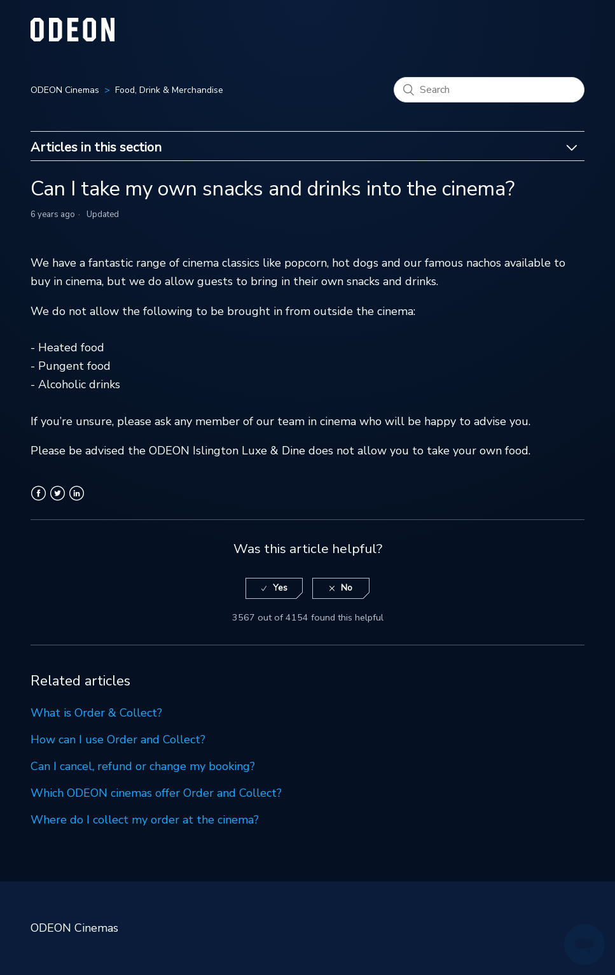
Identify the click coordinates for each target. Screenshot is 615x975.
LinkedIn (77, 501)
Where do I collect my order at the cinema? (145, 819)
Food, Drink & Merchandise (169, 90)
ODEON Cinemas (65, 90)
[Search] (489, 89)
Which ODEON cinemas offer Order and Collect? (156, 793)
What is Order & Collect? (96, 712)
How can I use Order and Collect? (118, 739)
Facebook (38, 501)
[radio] (274, 588)
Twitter (58, 501)
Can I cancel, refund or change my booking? (143, 766)
